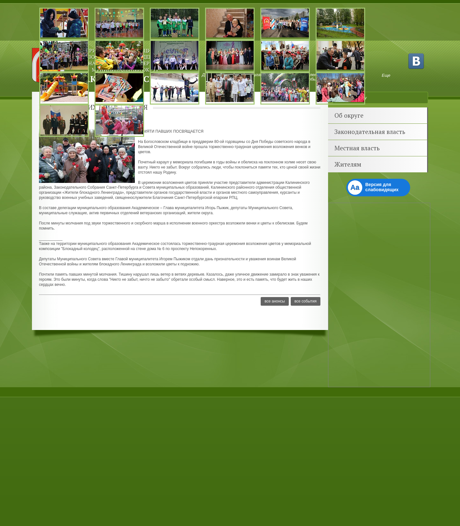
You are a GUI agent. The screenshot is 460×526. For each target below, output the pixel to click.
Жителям (347, 164)
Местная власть (357, 148)
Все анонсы (274, 301)
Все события (306, 301)
